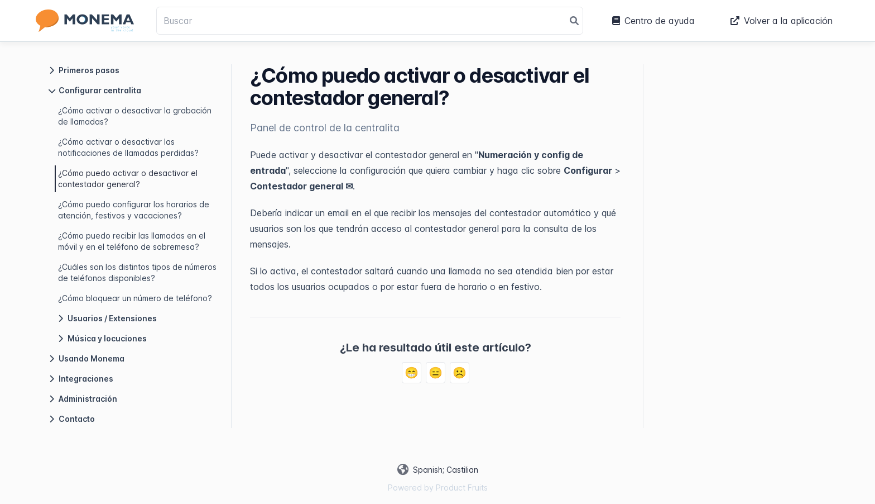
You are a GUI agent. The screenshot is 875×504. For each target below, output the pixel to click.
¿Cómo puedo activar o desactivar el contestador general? (128, 178)
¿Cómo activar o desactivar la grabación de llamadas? (134, 116)
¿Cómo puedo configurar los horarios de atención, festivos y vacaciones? (133, 209)
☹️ (460, 373)
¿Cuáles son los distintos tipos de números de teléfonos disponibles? (137, 272)
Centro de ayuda (653, 20)
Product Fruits (462, 487)
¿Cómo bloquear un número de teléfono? (135, 298)
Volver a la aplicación (781, 20)
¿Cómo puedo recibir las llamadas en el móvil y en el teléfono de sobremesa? (131, 241)
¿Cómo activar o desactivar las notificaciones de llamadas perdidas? (128, 147)
